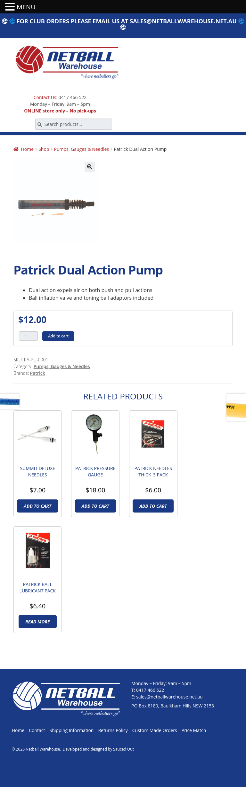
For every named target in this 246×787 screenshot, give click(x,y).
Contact (37, 730)
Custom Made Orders (154, 730)
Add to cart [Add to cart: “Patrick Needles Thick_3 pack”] (153, 506)
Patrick (37, 373)
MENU (26, 7)
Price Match (194, 730)
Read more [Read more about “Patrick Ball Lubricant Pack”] (37, 622)
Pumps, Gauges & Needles (81, 149)
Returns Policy (112, 730)
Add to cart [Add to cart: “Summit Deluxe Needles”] (37, 506)
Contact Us (45, 97)
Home (27, 149)
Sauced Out (123, 749)
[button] (90, 167)
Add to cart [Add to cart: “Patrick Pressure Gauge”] (95, 506)
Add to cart (58, 336)
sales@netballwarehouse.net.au (183, 21)
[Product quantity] (28, 336)
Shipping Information (72, 730)
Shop (43, 149)
